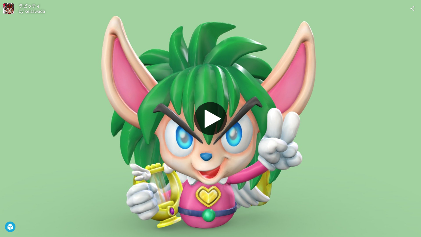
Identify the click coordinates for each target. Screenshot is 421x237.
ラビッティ (29, 6)
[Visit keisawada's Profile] (8, 8)
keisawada (35, 11)
